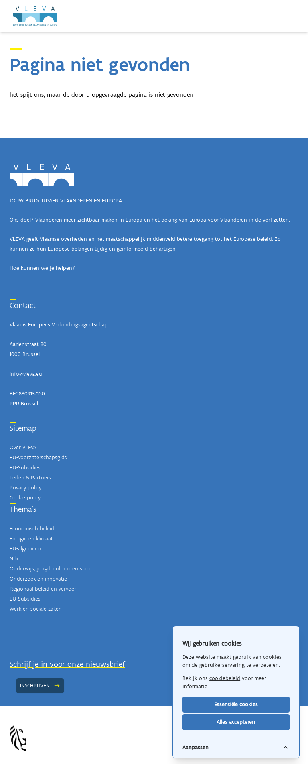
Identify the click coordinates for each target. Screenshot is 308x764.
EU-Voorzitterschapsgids (38, 457)
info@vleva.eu (26, 374)
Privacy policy (25, 487)
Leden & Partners (30, 477)
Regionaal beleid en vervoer (43, 588)
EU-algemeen (25, 548)
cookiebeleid (224, 678)
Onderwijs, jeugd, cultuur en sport (51, 568)
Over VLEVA (23, 447)
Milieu (16, 558)
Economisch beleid (32, 528)
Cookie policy (25, 497)
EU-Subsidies (25, 467)
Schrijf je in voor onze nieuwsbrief (67, 664)
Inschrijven (40, 685)
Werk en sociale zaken (36, 608)
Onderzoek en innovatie (38, 578)
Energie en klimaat (31, 538)
